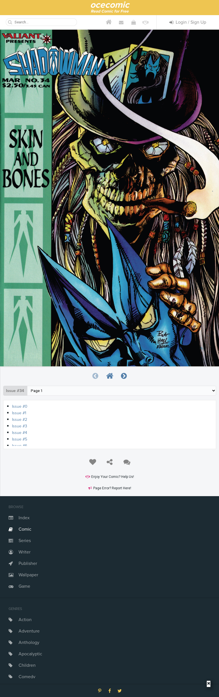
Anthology (29, 642)
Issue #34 (15, 390)
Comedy (27, 677)
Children (27, 665)
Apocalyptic (30, 654)
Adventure (29, 631)
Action (25, 620)
